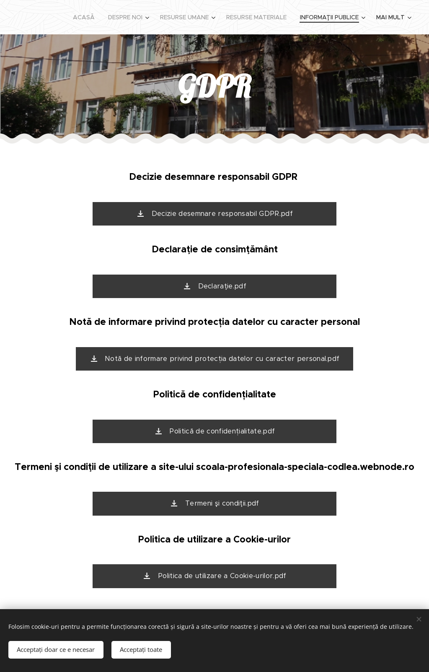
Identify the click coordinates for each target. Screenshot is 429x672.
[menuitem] (86, 17)
